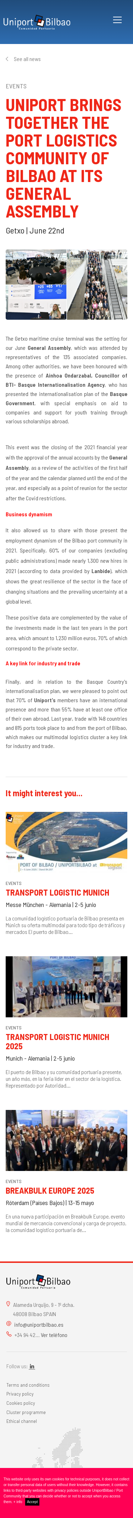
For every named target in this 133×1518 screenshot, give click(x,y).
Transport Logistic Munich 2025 (57, 1041)
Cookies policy (20, 1403)
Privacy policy (20, 1394)
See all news (27, 58)
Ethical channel (21, 1421)
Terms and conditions (28, 1385)
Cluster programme (26, 1412)
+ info (17, 1502)
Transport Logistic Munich (57, 892)
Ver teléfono (54, 1334)
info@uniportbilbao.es (38, 1324)
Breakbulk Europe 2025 (50, 1190)
